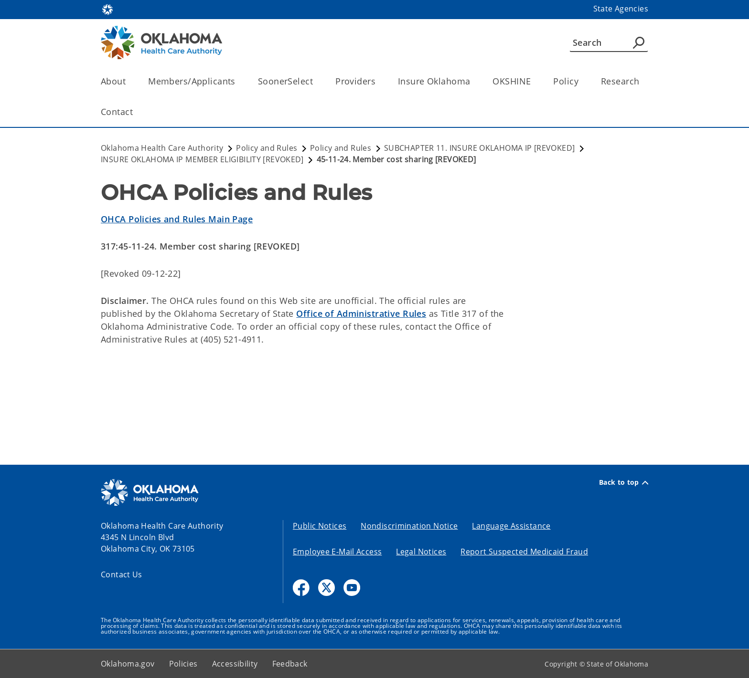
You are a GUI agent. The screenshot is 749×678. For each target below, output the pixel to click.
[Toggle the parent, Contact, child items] (136, 112)
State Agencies (620, 8)
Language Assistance (511, 526)
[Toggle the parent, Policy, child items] (581, 81)
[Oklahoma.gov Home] (107, 8)
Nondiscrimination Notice (409, 526)
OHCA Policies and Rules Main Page (177, 219)
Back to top (623, 482)
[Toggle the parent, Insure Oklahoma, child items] (473, 81)
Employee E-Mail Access (337, 551)
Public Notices (319, 526)
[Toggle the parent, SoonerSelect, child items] (316, 81)
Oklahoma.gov (128, 663)
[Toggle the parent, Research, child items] (642, 81)
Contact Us (121, 574)
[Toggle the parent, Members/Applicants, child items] (238, 81)
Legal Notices (421, 551)
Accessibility (235, 663)
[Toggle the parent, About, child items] (129, 81)
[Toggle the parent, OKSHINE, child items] (534, 81)
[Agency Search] (638, 42)
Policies (183, 663)
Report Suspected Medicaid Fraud (524, 551)
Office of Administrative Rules (361, 313)
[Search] (608, 42)
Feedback (290, 663)
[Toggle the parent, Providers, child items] (378, 81)
